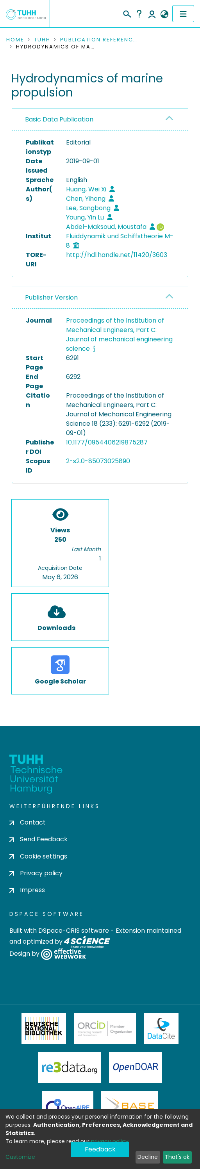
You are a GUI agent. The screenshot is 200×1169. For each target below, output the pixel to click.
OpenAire (67, 1106)
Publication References (99, 39)
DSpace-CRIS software (73, 930)
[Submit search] (127, 13)
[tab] (100, 119)
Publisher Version (51, 297)
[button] (164, 14)
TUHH (42, 39)
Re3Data (69, 1067)
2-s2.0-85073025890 (98, 461)
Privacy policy (35, 873)
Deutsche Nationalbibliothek (43, 1028)
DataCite (161, 1028)
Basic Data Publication (59, 119)
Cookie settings (38, 856)
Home (15, 39)
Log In (151, 13)
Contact (27, 822)
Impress (27, 889)
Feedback (100, 1149)
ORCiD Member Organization (105, 1028)
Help (139, 13)
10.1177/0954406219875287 (107, 442)
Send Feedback (38, 839)
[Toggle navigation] (183, 13)
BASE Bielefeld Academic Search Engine (129, 1106)
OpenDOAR (135, 1067)
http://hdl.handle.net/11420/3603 (116, 254)
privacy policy (110, 1141)
